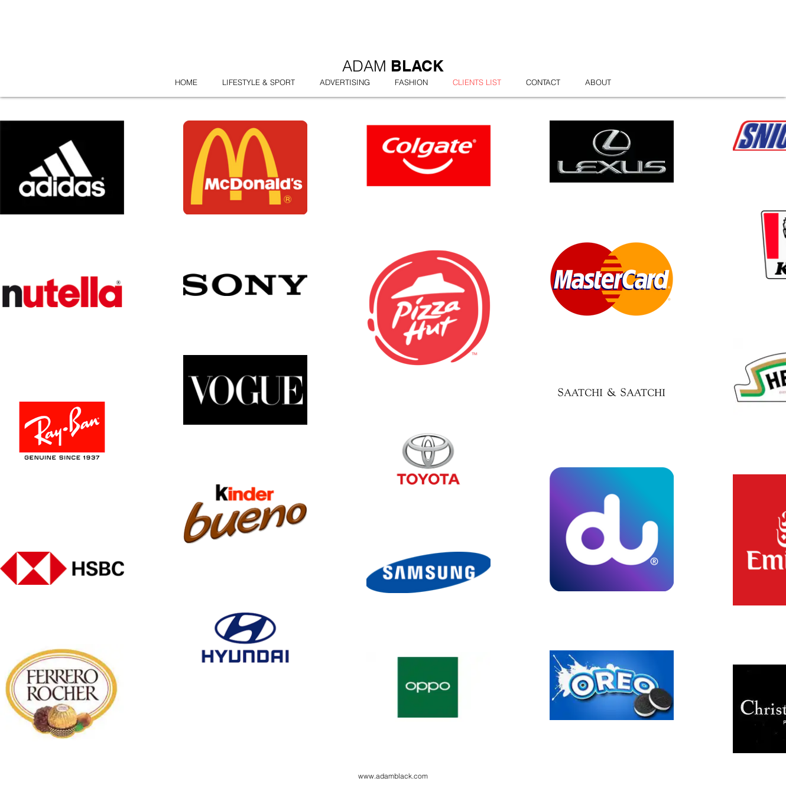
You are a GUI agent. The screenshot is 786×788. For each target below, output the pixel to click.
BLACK (417, 66)
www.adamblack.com (393, 775)
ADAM (366, 66)
